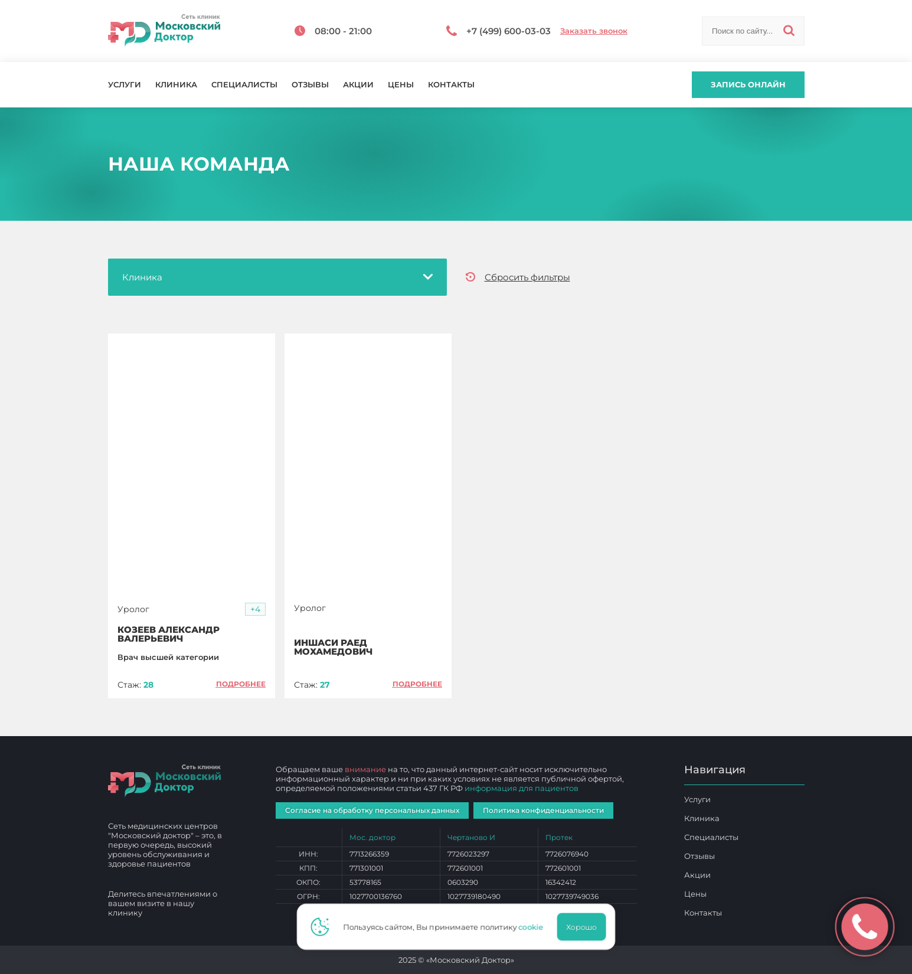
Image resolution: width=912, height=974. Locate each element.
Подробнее (241, 683)
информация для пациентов (521, 788)
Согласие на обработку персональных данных (372, 810)
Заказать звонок (593, 31)
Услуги (124, 85)
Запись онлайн (748, 84)
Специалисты (244, 85)
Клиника (176, 85)
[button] (255, 609)
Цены (401, 85)
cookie (534, 926)
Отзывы (310, 85)
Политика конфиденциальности (543, 810)
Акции (358, 85)
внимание (365, 769)
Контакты (451, 85)
